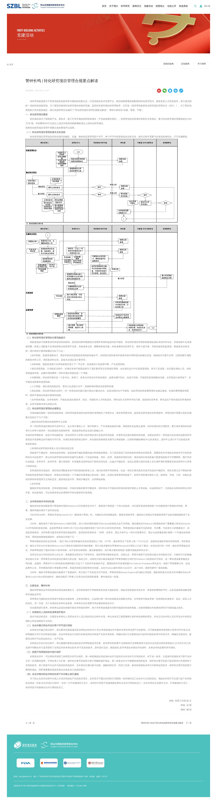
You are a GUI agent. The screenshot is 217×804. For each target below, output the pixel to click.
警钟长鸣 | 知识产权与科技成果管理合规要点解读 (162, 723)
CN (209, 6)
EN (205, 6)
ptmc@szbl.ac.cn (25, 776)
